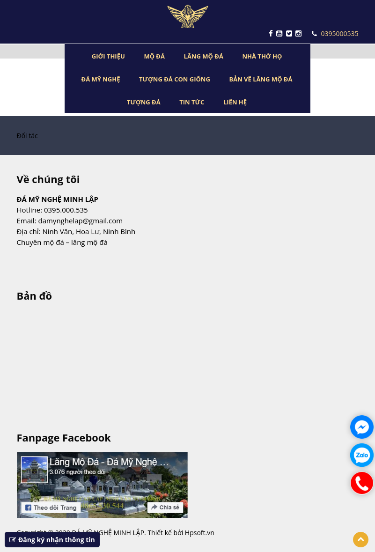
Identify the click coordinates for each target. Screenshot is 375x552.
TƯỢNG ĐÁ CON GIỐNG (174, 79)
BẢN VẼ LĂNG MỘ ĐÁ (260, 79)
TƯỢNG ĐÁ (144, 102)
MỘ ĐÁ (154, 56)
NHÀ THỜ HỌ (262, 56)
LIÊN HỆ (235, 102)
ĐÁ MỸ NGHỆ (100, 79)
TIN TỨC (191, 102)
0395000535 (335, 33)
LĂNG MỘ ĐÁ (203, 56)
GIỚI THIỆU (108, 56)
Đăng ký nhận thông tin (52, 539)
